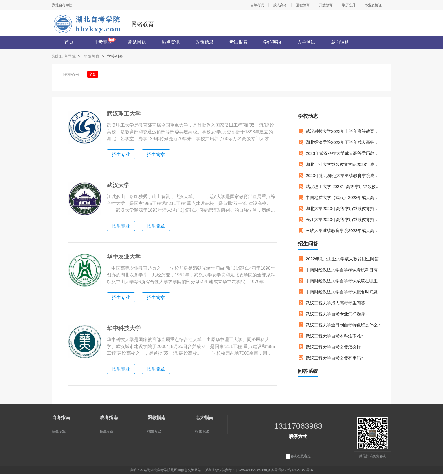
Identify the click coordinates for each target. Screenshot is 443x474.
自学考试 (257, 5)
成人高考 (280, 5)
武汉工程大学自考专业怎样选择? (336, 314)
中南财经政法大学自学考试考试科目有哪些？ (344, 270)
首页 (68, 42)
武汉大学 (118, 185)
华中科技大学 (124, 328)
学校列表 (115, 56)
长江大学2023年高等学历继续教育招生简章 (344, 219)
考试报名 (238, 42)
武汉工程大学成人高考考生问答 (335, 303)
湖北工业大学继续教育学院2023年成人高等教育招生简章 (344, 164)
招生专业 (121, 154)
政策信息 (205, 42)
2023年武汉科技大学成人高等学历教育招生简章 (344, 153)
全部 (93, 74)
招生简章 (156, 154)
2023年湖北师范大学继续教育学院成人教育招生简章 (344, 175)
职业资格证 (373, 5)
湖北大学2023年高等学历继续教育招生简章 (344, 208)
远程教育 (303, 5)
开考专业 (103, 42)
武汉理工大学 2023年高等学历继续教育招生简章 (344, 186)
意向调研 (340, 42)
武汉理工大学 (124, 114)
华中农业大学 (124, 257)
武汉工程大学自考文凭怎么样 (333, 347)
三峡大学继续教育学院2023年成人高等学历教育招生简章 (344, 230)
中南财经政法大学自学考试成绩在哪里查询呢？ (344, 281)
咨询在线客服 (298, 456)
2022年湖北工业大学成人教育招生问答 (342, 259)
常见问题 (137, 42)
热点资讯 (171, 42)
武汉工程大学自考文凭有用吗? (334, 358)
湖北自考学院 (62, 5)
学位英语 (272, 42)
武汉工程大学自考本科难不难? (334, 336)
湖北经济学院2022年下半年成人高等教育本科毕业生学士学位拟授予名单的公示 (344, 142)
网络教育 (91, 56)
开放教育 (326, 5)
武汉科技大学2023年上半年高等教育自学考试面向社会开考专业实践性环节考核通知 (344, 131)
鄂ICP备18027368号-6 (296, 470)
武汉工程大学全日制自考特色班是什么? (343, 325)
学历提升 (348, 5)
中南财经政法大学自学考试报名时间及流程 (344, 292)
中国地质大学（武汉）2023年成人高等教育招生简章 (344, 197)
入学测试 (306, 42)
